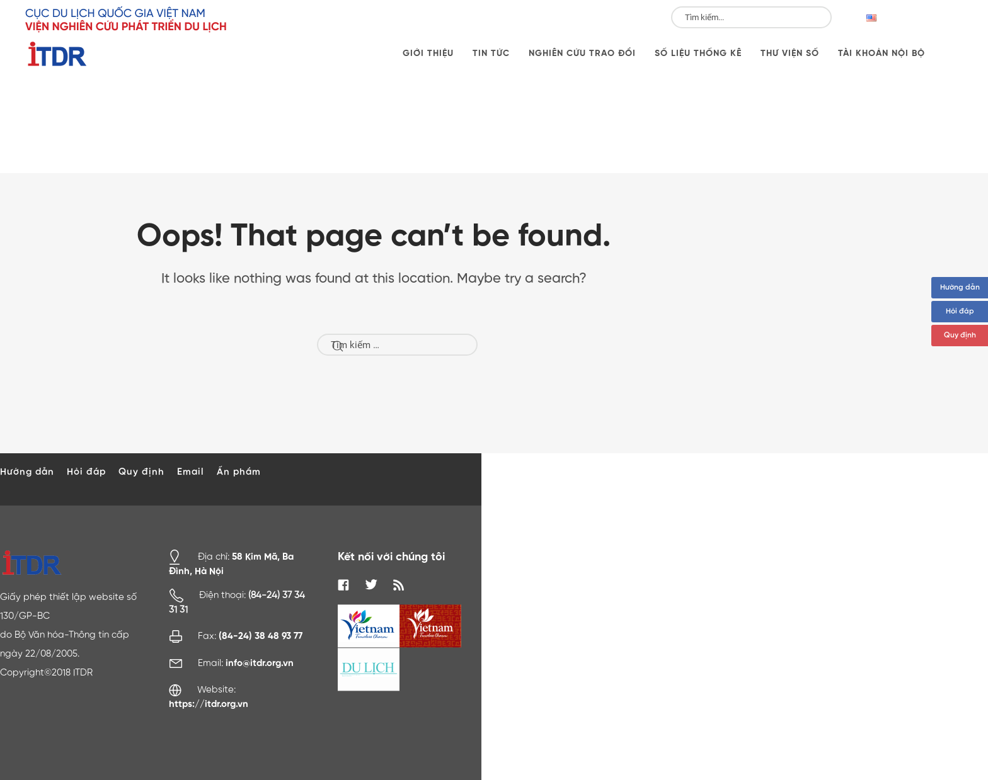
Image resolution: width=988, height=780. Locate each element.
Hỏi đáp (960, 311)
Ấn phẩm (239, 472)
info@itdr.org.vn (260, 663)
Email (190, 472)
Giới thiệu (428, 53)
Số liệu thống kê (698, 53)
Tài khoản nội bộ (881, 53)
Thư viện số (790, 53)
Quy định (960, 335)
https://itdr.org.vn (208, 704)
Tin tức (491, 53)
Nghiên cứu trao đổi (582, 53)
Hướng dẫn (960, 287)
